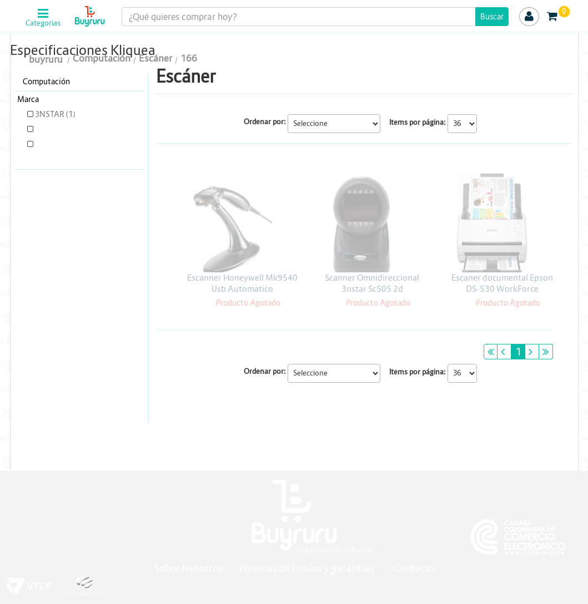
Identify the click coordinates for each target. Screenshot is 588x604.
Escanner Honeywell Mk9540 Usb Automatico (242, 283)
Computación (46, 82)
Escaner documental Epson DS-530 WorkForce (502, 283)
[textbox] (315, 16)
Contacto (413, 568)
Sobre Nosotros (188, 568)
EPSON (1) (49, 129)
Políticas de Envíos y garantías (307, 568)
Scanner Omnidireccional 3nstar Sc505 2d (372, 283)
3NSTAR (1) (51, 114)
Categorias (43, 23)
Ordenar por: (265, 121)
